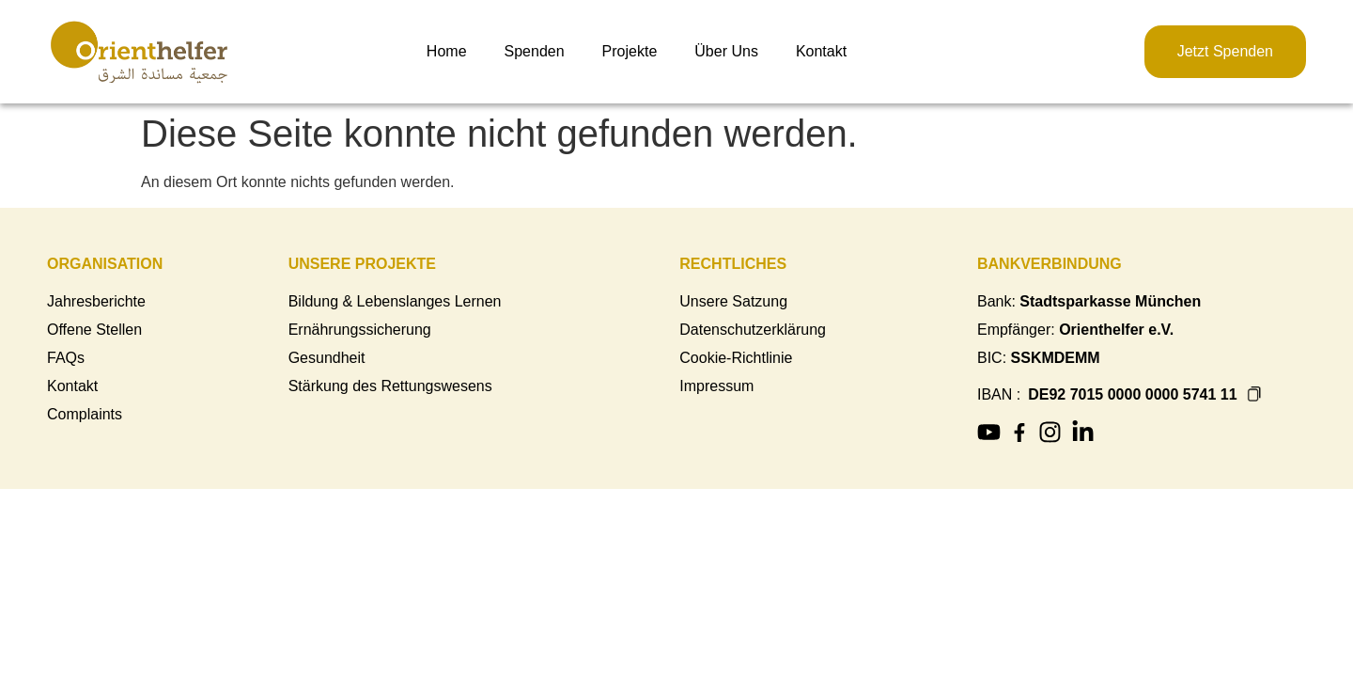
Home (447, 51)
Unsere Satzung (733, 301)
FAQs (66, 358)
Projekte (630, 51)
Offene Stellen (94, 330)
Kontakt (821, 51)
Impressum (716, 386)
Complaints (84, 414)
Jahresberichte (96, 301)
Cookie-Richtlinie (735, 358)
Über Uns (726, 51)
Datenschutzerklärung (752, 330)
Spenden (535, 51)
